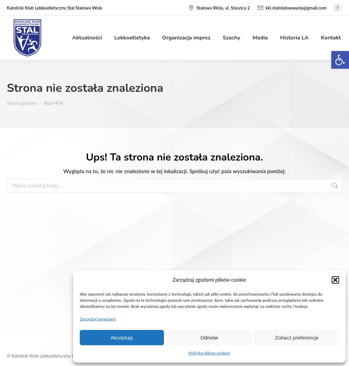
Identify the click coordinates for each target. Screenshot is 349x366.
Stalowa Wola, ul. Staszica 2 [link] (219, 8)
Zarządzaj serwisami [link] (98, 318)
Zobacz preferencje (296, 337)
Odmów (209, 337)
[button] (335, 280)
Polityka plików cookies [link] (209, 352)
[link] (340, 60)
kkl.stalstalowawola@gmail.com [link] (292, 8)
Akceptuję (121, 337)
